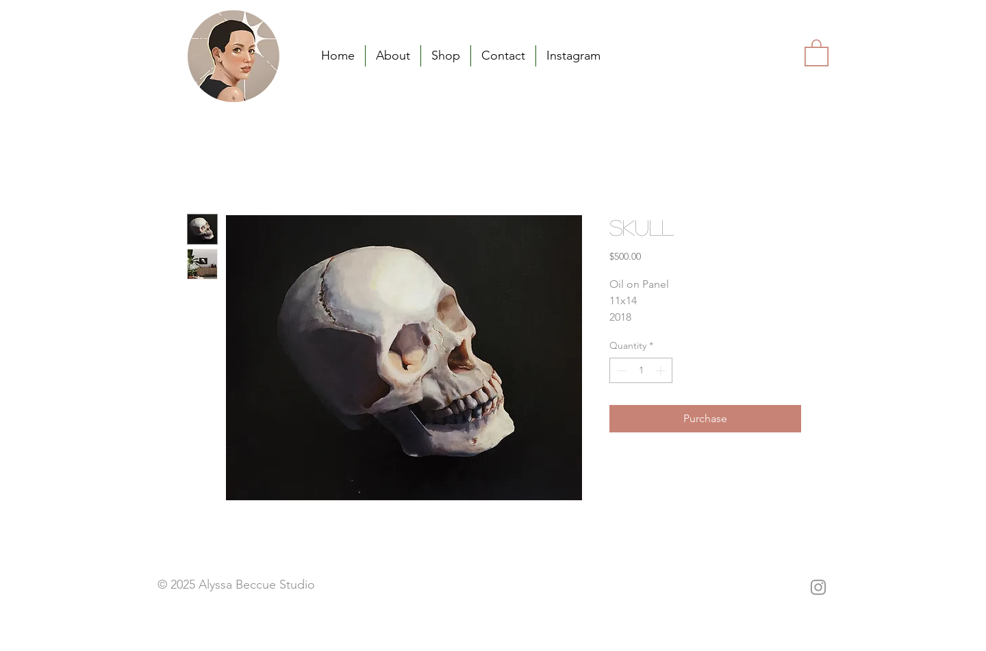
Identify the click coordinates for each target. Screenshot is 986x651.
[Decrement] (620, 370)
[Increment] (661, 370)
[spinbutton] (641, 370)
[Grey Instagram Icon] (818, 587)
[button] (817, 52)
